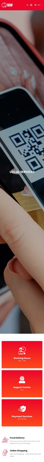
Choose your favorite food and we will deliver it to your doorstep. (25, 442)
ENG (37, 5)
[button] (18, 292)
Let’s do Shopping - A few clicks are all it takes (25, 455)
